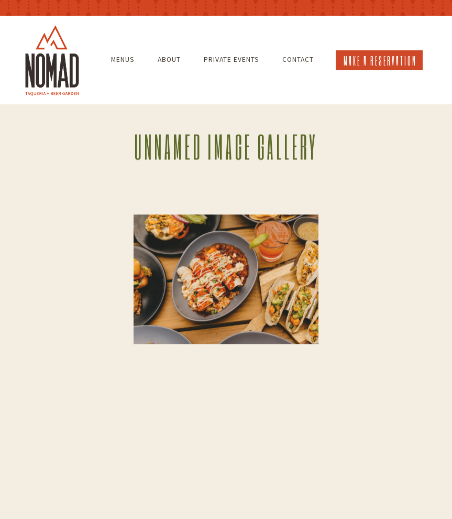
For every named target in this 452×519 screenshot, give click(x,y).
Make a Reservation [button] (380, 60)
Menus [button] (123, 59)
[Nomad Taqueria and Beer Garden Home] (52, 59)
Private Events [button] (231, 59)
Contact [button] (298, 59)
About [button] (169, 59)
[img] (226, 279)
